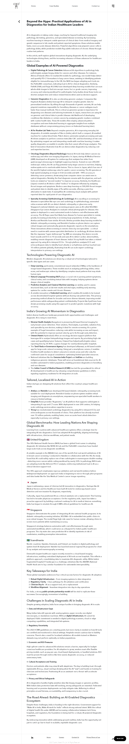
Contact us (95, 6)
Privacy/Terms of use (93, 737)
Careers (75, 6)
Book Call (120, 738)
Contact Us (75, 737)
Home (33, 6)
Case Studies (54, 6)
